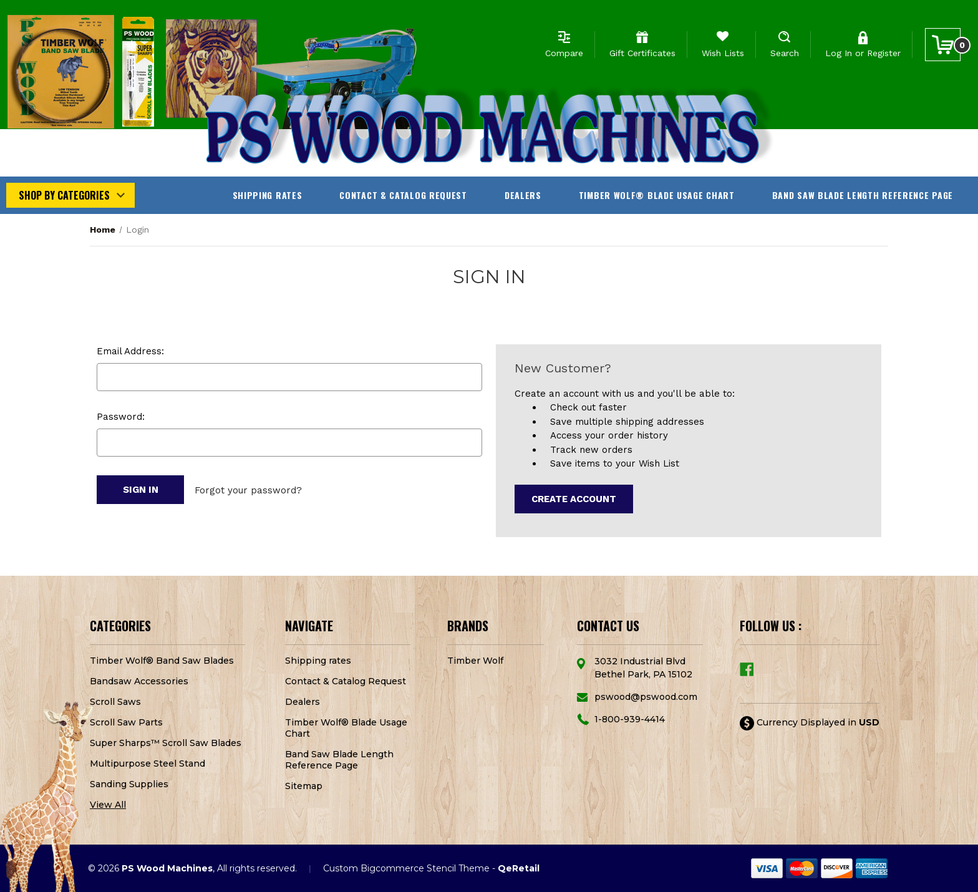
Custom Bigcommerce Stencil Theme (406, 868)
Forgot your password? (248, 489)
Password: (121, 416)
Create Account (573, 499)
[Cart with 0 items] (943, 44)
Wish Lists (723, 53)
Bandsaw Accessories (139, 681)
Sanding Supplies (129, 784)
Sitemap (303, 786)
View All (108, 804)
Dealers (523, 194)
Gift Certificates (642, 53)
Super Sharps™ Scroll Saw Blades (165, 743)
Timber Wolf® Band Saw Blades (162, 660)
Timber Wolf (475, 660)
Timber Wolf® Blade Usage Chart (657, 194)
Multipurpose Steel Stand (147, 763)
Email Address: (130, 351)
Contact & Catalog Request (403, 194)
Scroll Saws (115, 701)
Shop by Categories (64, 195)
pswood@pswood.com (645, 696)
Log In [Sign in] (838, 53)
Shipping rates (268, 194)
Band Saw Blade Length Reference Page (862, 194)
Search (784, 53)
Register (884, 53)
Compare (564, 53)
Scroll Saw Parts (126, 722)
